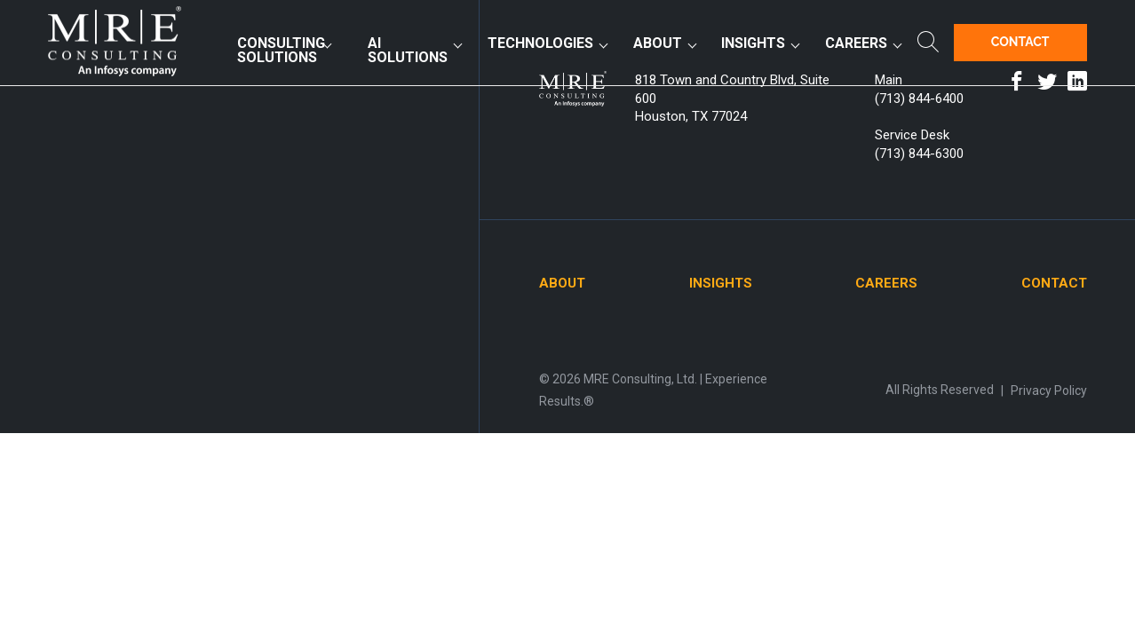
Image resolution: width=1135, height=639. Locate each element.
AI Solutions (408, 50)
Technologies (540, 43)
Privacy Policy (1049, 390)
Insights (753, 43)
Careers (856, 43)
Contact (1020, 42)
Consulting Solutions (281, 50)
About (657, 43)
